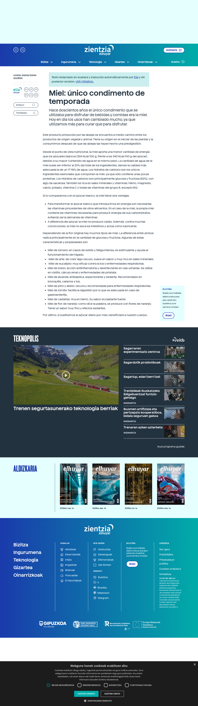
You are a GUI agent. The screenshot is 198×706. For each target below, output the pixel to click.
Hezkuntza (101, 549)
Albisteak (68, 549)
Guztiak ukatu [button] (112, 693)
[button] (15, 49)
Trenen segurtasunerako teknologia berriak (65, 408)
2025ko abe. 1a (99, 508)
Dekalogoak (102, 554)
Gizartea (23, 567)
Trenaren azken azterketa (143, 427)
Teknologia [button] (98, 62)
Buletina (178, 61)
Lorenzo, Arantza (21, 75)
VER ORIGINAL (85, 81)
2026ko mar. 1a (67, 508)
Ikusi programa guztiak (171, 446)
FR (36, 89)
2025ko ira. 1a (131, 508)
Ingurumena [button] (71, 62)
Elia (136, 77)
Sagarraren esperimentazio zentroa (142, 350)
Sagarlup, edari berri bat (142, 377)
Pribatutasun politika (166, 561)
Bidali (168, 315)
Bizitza (20, 544)
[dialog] (99, 683)
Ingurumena (27, 552)
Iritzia (66, 560)
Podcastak (69, 575)
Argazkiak (68, 565)
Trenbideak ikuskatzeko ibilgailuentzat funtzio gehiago (142, 394)
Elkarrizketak (70, 554)
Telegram (101, 597)
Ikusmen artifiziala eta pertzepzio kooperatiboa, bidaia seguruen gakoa (143, 412)
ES (31, 89)
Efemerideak (103, 560)
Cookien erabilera (170, 568)
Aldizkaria (174, 50)
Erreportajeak (71, 580)
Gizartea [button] (122, 62)
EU (26, 89)
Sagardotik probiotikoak (142, 362)
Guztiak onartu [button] (86, 693)
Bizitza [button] (47, 62)
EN (26, 95)
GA (36, 95)
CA (31, 95)
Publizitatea (166, 554)
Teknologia (25, 560)
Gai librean (102, 565)
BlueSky (100, 587)
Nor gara (164, 549)
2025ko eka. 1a (164, 508)
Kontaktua (165, 574)
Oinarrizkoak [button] (148, 62)
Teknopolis (26, 338)
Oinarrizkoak (28, 575)
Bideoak (67, 570)
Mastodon (101, 592)
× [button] (194, 664)
